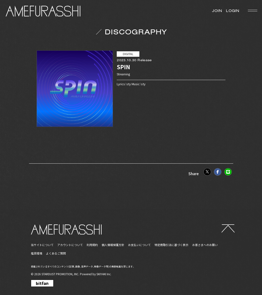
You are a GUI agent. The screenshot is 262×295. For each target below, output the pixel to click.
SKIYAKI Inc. (103, 274)
